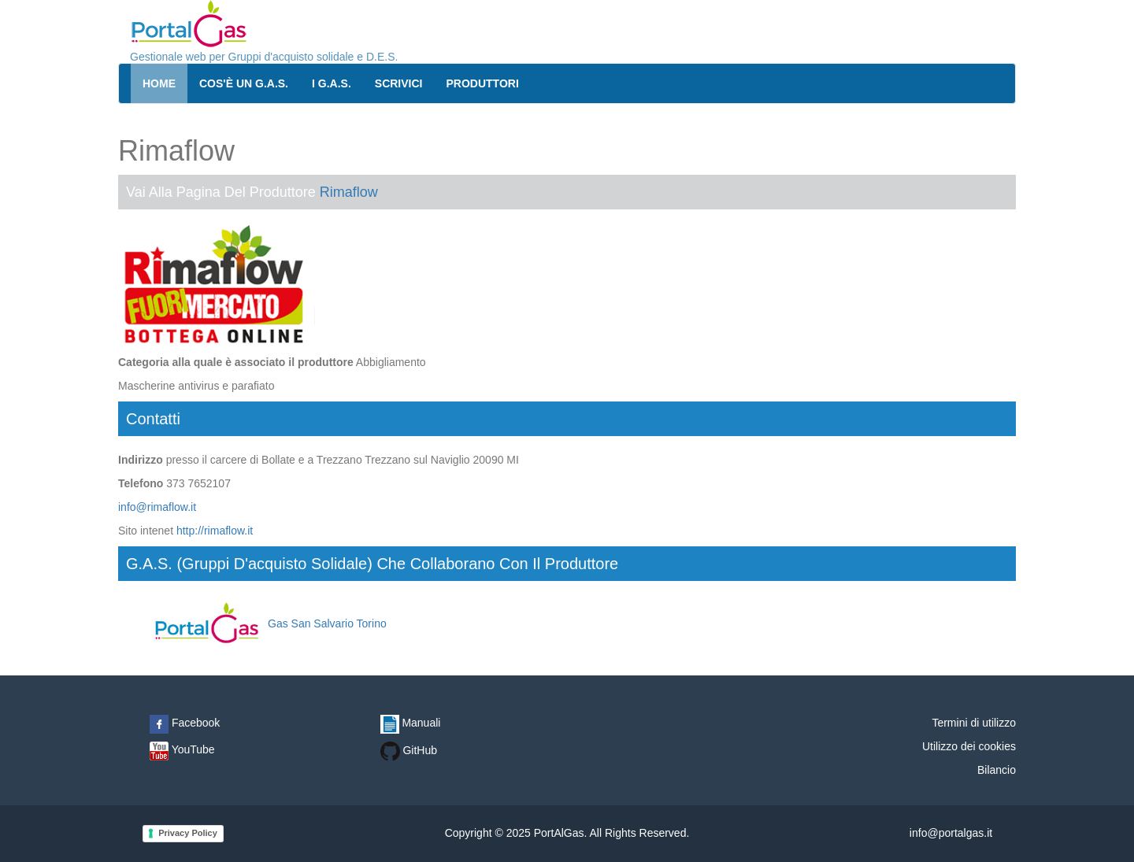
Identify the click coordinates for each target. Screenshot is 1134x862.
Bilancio (996, 770)
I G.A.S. (331, 83)
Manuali (410, 722)
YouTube (182, 749)
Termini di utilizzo (974, 722)
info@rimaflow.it (157, 507)
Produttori (483, 83)
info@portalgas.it (951, 833)
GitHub (408, 750)
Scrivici (399, 83)
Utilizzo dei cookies (969, 746)
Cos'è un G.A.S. (243, 83)
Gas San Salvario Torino (268, 623)
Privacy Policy (187, 833)
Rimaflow (349, 192)
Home (159, 83)
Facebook (185, 722)
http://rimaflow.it (214, 530)
